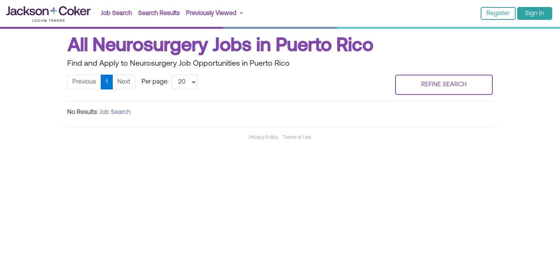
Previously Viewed (212, 13)
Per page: (155, 82)
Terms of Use (297, 137)
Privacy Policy (263, 137)
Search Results (160, 13)
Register (497, 13)
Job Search (116, 13)
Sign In (534, 13)
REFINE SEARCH (444, 85)
